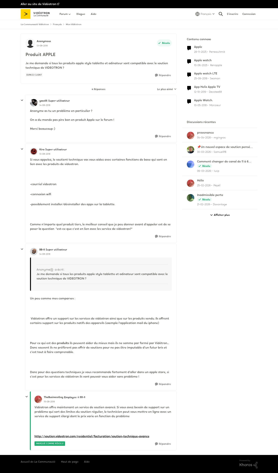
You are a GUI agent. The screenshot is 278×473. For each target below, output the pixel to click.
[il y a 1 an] (200, 65)
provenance (205, 133)
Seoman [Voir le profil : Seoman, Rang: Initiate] (215, 78)
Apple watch (203, 60)
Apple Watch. (203, 100)
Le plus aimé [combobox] (167, 89)
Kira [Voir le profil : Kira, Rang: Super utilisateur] (41, 149)
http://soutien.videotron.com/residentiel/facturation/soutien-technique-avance (91, 436)
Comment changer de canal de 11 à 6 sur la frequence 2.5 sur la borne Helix (223, 162)
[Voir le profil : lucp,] (190, 164)
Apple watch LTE (205, 73)
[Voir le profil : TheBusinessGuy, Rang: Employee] (38, 399)
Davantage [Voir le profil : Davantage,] (220, 204)
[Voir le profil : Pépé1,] (190, 183)
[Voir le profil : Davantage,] (190, 198)
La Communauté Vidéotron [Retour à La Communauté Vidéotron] (35, 24)
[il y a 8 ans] (200, 105)
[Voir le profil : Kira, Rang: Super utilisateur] (33, 151)
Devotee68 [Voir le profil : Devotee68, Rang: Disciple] (215, 91)
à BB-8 (81, 397)
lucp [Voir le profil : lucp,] (216, 170)
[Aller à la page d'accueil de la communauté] (36, 14)
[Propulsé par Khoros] (248, 464)
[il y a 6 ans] (200, 92)
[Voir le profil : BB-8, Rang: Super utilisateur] (33, 251)
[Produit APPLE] (44, 105)
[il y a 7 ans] (200, 78)
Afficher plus (220, 215)
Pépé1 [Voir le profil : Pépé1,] (216, 185)
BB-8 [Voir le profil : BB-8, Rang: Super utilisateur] (42, 249)
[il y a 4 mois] (204, 137)
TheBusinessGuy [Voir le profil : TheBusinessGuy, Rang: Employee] (53, 397)
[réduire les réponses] (22, 100)
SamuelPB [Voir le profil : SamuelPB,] (220, 152)
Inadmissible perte (210, 195)
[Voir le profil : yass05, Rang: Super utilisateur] (33, 102)
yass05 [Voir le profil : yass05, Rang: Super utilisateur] (43, 100)
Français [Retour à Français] (57, 24)
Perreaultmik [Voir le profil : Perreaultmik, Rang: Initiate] (217, 51)
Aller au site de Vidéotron (38, 4)
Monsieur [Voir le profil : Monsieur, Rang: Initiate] (215, 105)
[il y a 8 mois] (200, 52)
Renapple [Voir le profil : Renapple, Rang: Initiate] (216, 65)
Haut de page (69, 461)
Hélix (200, 180)
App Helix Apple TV (207, 87)
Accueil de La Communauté (38, 461)
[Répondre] (163, 75)
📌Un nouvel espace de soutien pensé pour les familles (223, 147)
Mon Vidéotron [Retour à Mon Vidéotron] (73, 24)
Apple (198, 47)
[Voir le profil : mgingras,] (190, 135)
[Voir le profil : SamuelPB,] (190, 150)
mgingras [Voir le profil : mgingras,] (220, 137)
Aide (87, 461)
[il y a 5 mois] (204, 171)
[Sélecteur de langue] (205, 14)
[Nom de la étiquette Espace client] (34, 75)
